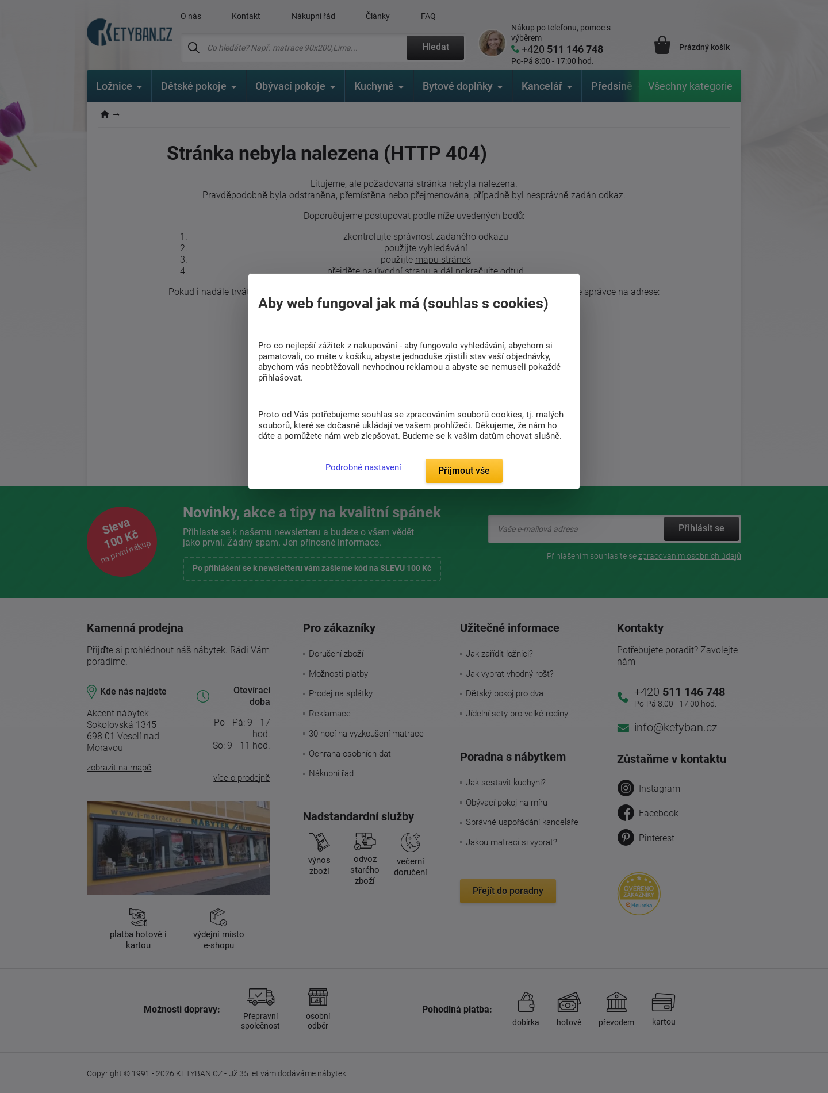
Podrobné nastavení (363, 467)
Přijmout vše (464, 470)
